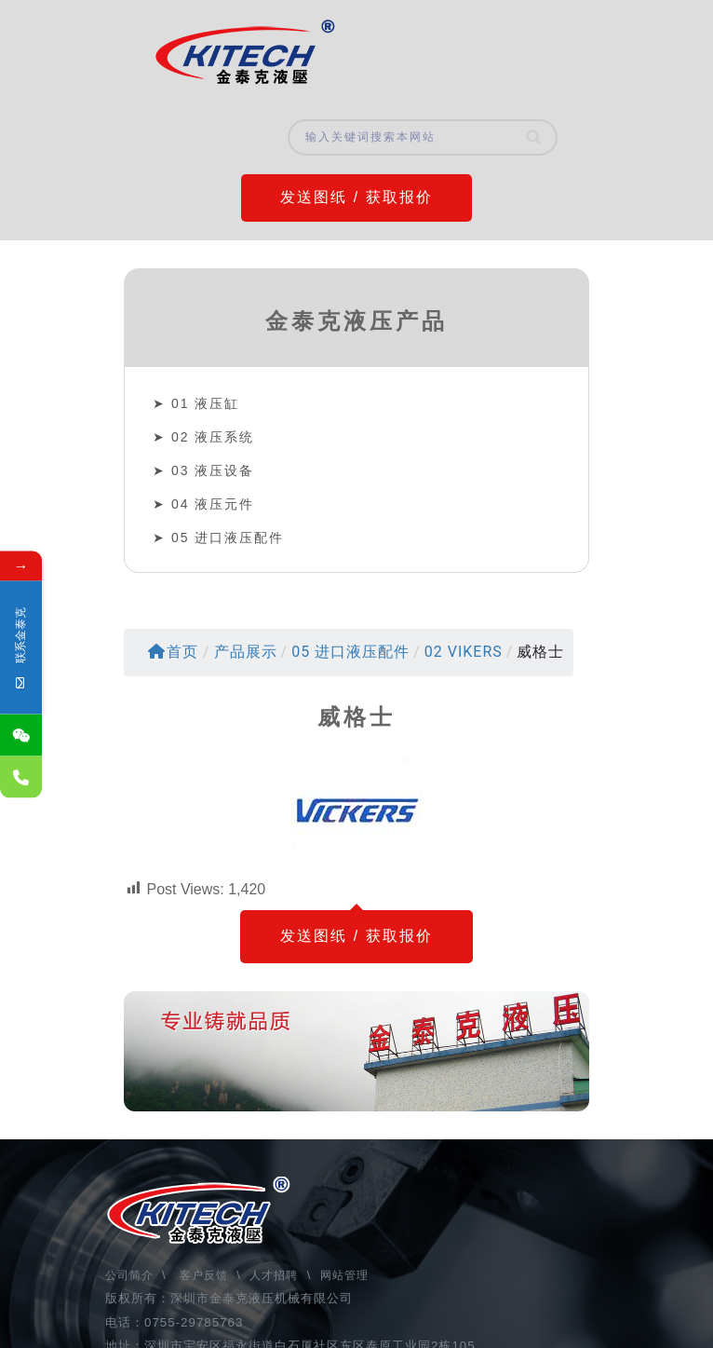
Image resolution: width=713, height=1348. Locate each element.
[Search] (535, 137)
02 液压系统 (212, 436)
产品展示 (245, 651)
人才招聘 (273, 1275)
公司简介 (131, 1275)
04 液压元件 (212, 504)
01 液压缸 (205, 403)
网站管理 (344, 1275)
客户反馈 (204, 1275)
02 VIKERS (463, 651)
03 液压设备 (212, 470)
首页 (173, 651)
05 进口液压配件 (227, 537)
